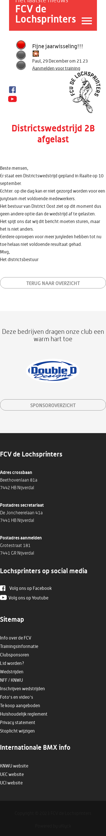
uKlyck (65, 825)
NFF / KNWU (11, 680)
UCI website (11, 782)
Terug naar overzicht (53, 283)
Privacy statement (17, 722)
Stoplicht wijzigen (17, 730)
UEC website (12, 774)
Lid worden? (12, 663)
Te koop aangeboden (20, 705)
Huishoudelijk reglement (23, 713)
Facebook (12, 89)
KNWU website (14, 765)
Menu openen (84, 21)
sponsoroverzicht (53, 405)
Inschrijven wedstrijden (22, 688)
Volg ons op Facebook (30, 588)
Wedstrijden (11, 671)
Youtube (12, 99)
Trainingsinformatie (19, 646)
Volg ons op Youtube (28, 597)
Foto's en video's (16, 697)
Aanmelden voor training (56, 68)
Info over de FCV (15, 637)
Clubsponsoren (14, 654)
